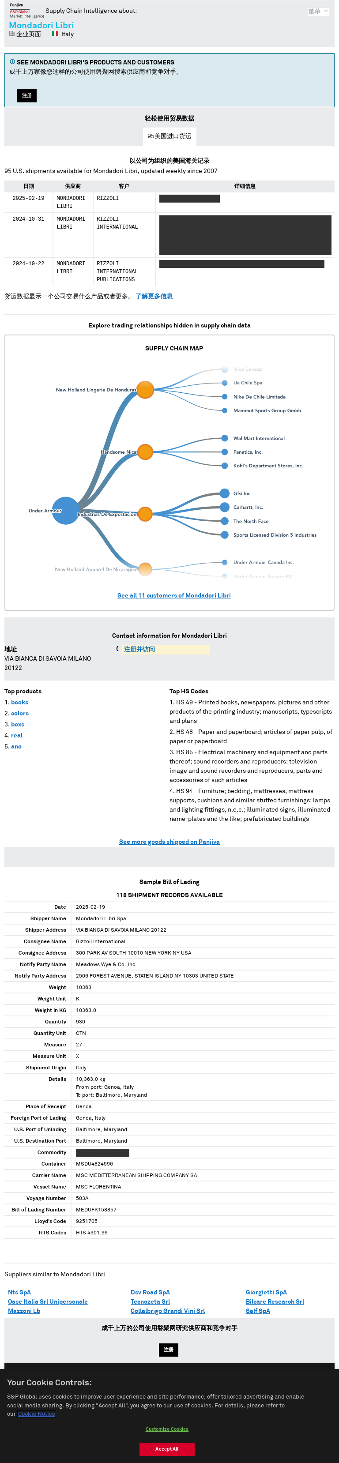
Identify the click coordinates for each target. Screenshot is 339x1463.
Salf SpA (258, 1311)
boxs (17, 725)
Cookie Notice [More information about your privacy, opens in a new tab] (36, 1419)
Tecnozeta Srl (150, 1302)
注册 (27, 95)
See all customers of (174, 596)
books (19, 703)
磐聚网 (27, 10)
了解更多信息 (154, 296)
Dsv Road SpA (150, 1293)
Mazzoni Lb (24, 1311)
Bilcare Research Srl (275, 1302)
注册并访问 (139, 650)
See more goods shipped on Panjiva (169, 842)
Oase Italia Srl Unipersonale (48, 1302)
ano (16, 747)
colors (20, 714)
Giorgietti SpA (266, 1293)
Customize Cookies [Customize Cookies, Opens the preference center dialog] (167, 1433)
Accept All (166, 1453)
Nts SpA (19, 1293)
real (17, 736)
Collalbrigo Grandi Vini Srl (168, 1311)
